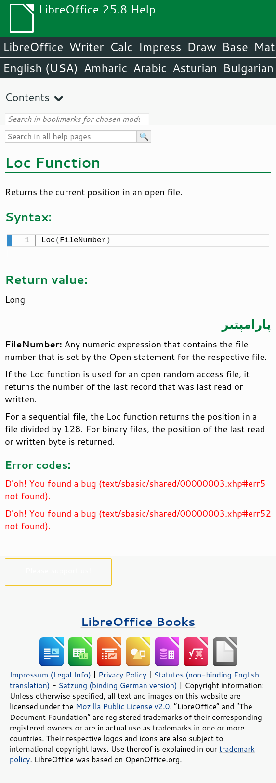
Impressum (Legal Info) (50, 673)
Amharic (105, 68)
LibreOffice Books (138, 620)
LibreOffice (33, 47)
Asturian (194, 68)
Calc (121, 47)
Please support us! (59, 569)
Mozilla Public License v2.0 (123, 705)
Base (235, 47)
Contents (27, 97)
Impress (160, 47)
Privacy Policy (122, 673)
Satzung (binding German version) (117, 684)
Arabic (150, 68)
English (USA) (40, 68)
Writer (86, 47)
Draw (201, 47)
